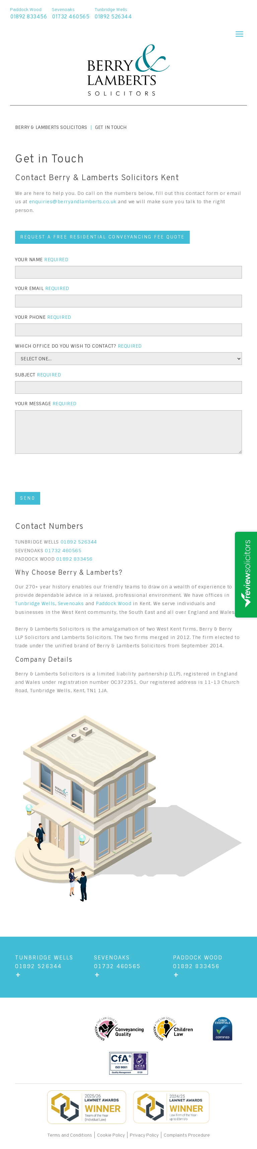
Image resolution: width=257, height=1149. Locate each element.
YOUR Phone (43, 317)
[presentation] (66, 473)
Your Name (41, 260)
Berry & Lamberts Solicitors (51, 127)
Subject (38, 375)
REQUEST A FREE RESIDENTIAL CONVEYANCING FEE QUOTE (102, 237)
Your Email (42, 288)
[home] (128, 70)
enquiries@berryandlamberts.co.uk (72, 202)
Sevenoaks (71, 603)
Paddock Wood (113, 603)
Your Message (46, 404)
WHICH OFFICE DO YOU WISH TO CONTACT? (78, 346)
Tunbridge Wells (35, 603)
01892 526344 (79, 542)
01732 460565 (63, 551)
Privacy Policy (144, 1135)
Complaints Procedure (187, 1135)
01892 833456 (74, 559)
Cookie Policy (111, 1135)
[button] (236, 31)
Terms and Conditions (70, 1135)
